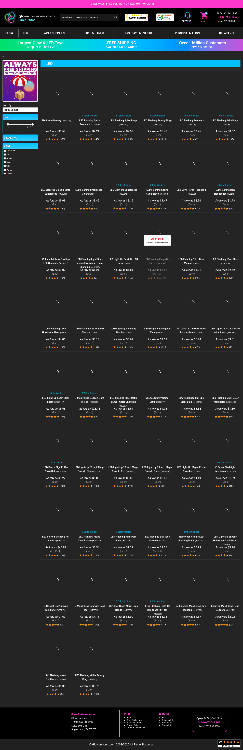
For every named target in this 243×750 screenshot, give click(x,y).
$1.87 (191, 618)
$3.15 (123, 202)
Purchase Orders (134, 722)
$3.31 (191, 272)
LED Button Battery (55, 120)
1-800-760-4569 (227, 17)
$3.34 (191, 410)
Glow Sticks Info (134, 720)
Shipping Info (168, 720)
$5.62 (123, 341)
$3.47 (157, 202)
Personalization (187, 33)
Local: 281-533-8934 (227, 21)
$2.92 (225, 618)
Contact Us (167, 725)
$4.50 (191, 202)
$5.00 (89, 480)
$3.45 (89, 202)
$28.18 (89, 410)
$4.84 (123, 272)
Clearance (227, 33)
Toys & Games (94, 33)
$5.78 (191, 341)
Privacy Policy (133, 725)
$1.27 (55, 480)
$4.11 (89, 618)
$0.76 (89, 688)
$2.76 (191, 133)
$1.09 (225, 480)
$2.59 (123, 133)
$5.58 (55, 410)
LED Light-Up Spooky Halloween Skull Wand (225, 540)
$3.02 (55, 272)
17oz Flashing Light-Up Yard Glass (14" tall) (157, 610)
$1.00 (123, 618)
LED (25, 33)
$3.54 (123, 410)
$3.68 (55, 202)
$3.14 (89, 341)
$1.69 (55, 618)
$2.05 (157, 549)
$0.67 (225, 133)
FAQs (164, 717)
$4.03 (157, 410)
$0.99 (191, 549)
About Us (131, 717)
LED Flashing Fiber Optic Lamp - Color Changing (123, 402)
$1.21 (89, 272)
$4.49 (191, 480)
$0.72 (157, 133)
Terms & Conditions (136, 728)
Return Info (167, 722)
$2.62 (225, 272)
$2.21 (89, 133)
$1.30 (225, 410)
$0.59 (55, 133)
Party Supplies (54, 33)
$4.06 (55, 341)
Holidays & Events (138, 33)
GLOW (9, 33)
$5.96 (157, 618)
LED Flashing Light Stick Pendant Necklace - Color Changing (89, 263)
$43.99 (55, 549)
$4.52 (157, 341)
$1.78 (225, 202)
